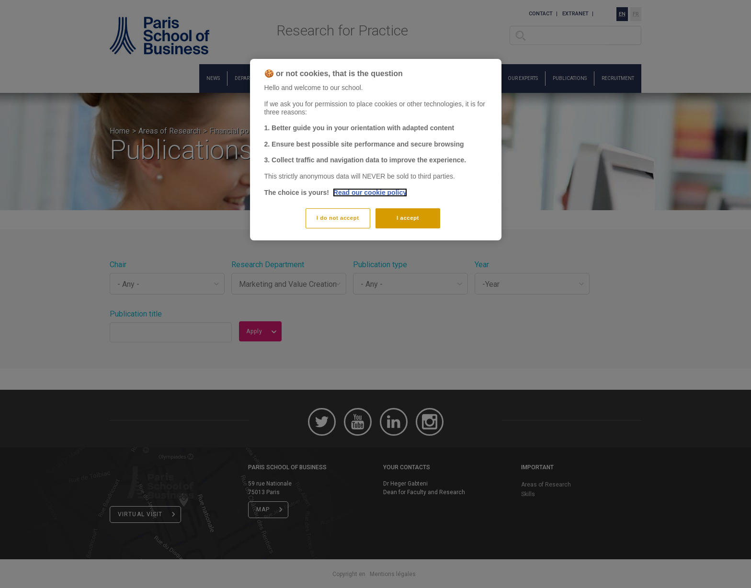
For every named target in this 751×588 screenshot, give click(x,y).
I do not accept (338, 218)
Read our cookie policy (370, 192)
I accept (408, 218)
